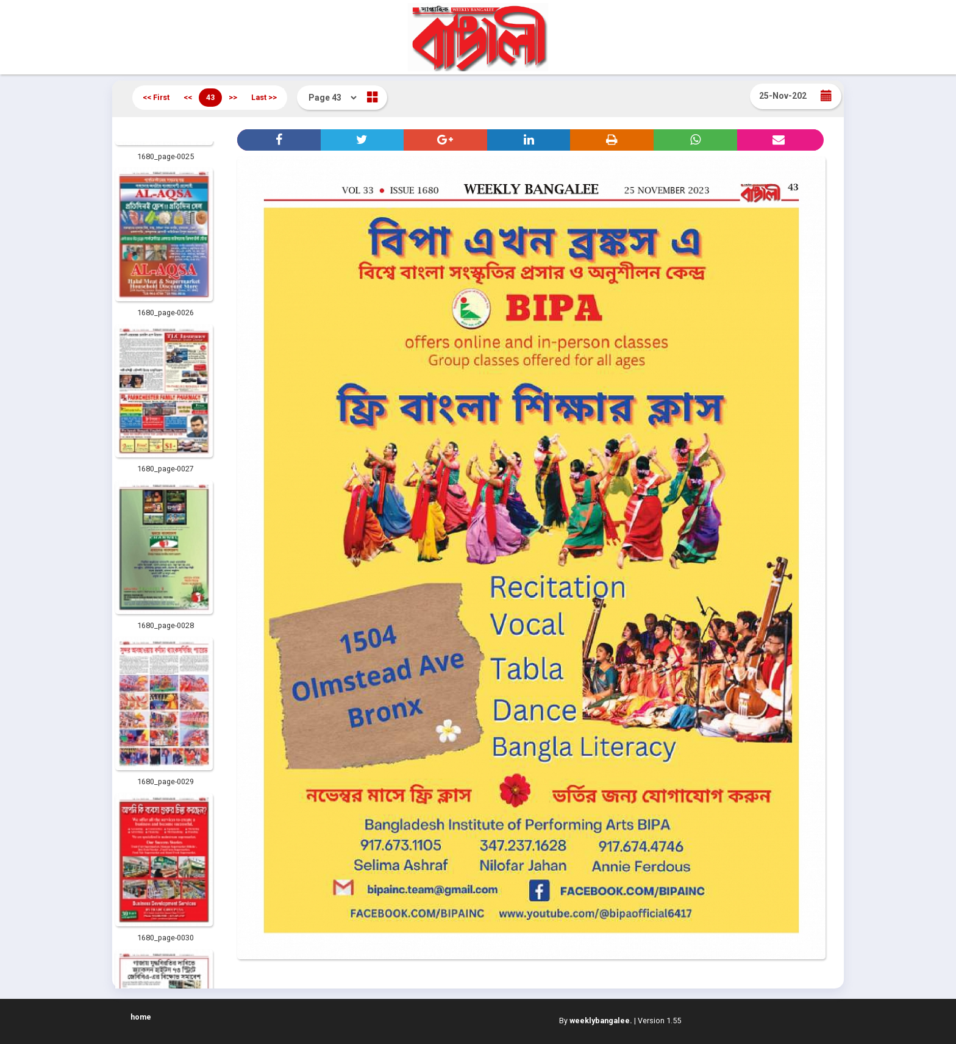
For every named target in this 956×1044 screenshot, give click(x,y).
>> (233, 97)
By (595, 1020)
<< (188, 97)
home (140, 1016)
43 (210, 97)
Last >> (264, 97)
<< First (156, 97)
